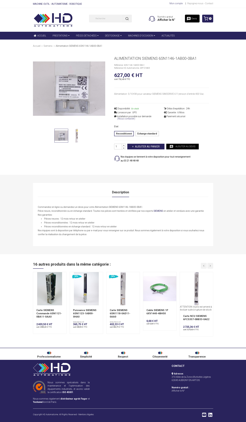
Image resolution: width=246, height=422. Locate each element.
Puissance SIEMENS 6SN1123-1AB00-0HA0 (84, 313)
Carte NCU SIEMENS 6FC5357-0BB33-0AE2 (196, 318)
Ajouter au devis (183, 147)
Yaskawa (37, 402)
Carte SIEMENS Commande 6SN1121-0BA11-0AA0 (49, 313)
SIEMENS (158, 211)
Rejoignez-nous (195, 3)
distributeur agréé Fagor (73, 398)
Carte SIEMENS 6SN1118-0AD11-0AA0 (120, 313)
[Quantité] (118, 146)
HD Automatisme (50, 414)
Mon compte (176, 3)
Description (120, 192)
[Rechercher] (110, 18)
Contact (209, 3)
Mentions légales (86, 414)
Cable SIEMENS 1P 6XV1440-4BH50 (157, 312)
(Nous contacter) (126, 119)
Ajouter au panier (147, 146)
